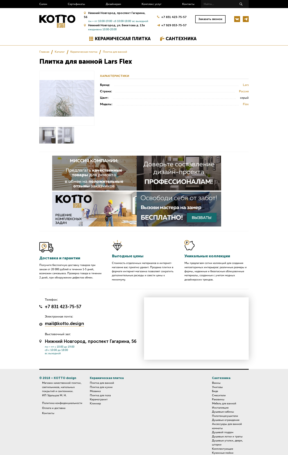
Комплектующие (222, 448)
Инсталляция (220, 407)
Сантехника (181, 38)
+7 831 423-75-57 (174, 17)
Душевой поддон (222, 432)
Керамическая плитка (123, 38)
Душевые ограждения (225, 419)
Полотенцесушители (225, 415)
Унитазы (217, 387)
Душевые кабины (223, 411)
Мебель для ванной (224, 403)
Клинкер (95, 403)
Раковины (218, 399)
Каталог (60, 51)
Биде (215, 391)
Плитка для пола (100, 395)
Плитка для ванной (115, 51)
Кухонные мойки (222, 452)
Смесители (219, 395)
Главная (44, 51)
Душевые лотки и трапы (227, 436)
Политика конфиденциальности (62, 403)
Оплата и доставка (53, 407)
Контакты (188, 4)
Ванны (216, 382)
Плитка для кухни (101, 387)
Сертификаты (76, 4)
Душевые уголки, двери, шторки (227, 442)
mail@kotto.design (64, 323)
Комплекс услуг (152, 4)
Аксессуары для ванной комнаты (227, 425)
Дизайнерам (113, 4)
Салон (43, 4)
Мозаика (95, 391)
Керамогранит (99, 399)
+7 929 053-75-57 (174, 24)
